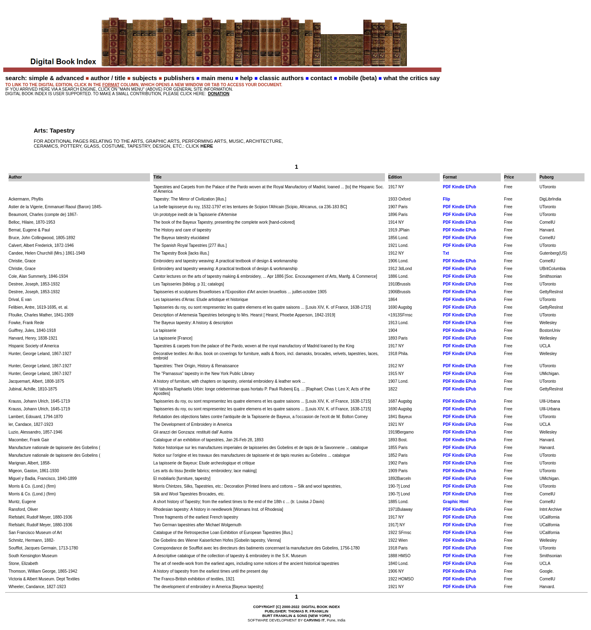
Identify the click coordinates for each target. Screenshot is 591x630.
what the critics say (411, 77)
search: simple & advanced (44, 77)
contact (321, 77)
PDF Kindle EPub (459, 187)
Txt (446, 253)
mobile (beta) (358, 77)
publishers (179, 77)
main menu (217, 77)
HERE (206, 146)
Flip (446, 199)
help (246, 77)
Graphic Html (456, 501)
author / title (108, 77)
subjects (144, 77)
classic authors (281, 77)
